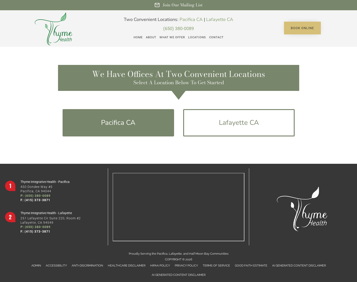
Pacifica (162, 253)
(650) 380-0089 (178, 28)
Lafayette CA (219, 19)
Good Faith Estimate (251, 265)
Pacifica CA (191, 19)
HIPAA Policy (160, 265)
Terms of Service (216, 265)
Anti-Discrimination (87, 265)
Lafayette (175, 253)
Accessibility (56, 265)
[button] (302, 28)
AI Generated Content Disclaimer (299, 265)
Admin (36, 265)
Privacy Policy (186, 265)
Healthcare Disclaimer (126, 265)
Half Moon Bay (199, 253)
